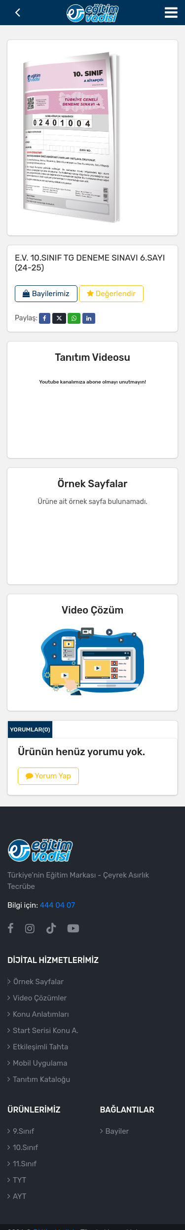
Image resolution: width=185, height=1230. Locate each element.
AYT (19, 1208)
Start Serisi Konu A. (45, 1042)
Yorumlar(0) (30, 729)
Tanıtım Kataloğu (41, 1091)
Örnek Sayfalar (38, 993)
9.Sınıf (23, 1143)
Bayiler (117, 1143)
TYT (19, 1192)
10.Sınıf (25, 1159)
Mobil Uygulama (40, 1075)
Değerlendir (111, 293)
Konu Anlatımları (41, 1026)
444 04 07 (57, 917)
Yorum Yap (48, 775)
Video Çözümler (40, 1009)
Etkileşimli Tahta (40, 1058)
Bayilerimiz (46, 293)
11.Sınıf (25, 1175)
